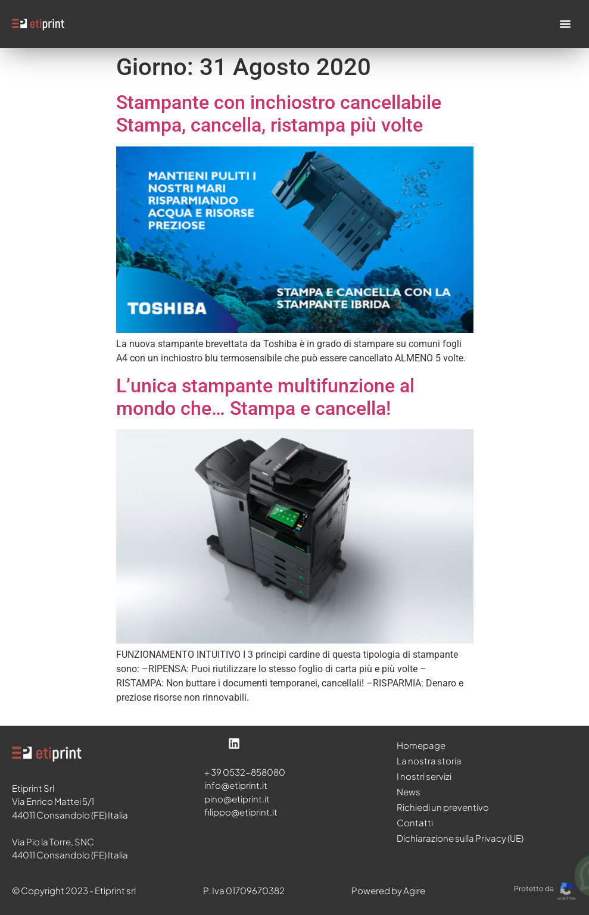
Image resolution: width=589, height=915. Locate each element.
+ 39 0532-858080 (244, 771)
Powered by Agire (388, 890)
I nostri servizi (424, 776)
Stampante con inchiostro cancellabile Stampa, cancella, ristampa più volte (278, 113)
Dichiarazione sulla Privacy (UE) (460, 838)
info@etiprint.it (235, 785)
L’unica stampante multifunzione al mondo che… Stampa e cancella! (265, 397)
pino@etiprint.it (237, 798)
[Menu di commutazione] (565, 24)
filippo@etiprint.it (241, 811)
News (408, 791)
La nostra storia (429, 760)
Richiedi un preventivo (443, 807)
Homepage (421, 745)
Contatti (415, 822)
